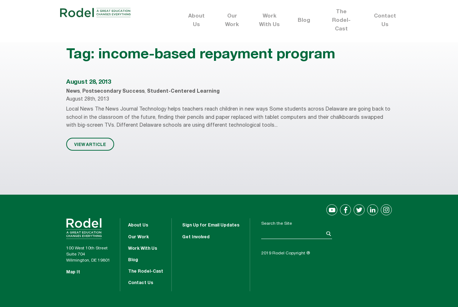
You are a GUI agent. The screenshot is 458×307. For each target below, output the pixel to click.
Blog (304, 20)
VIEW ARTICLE (90, 144)
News (73, 91)
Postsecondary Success (113, 91)
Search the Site (276, 223)
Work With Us (269, 21)
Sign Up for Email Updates (210, 225)
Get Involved (196, 237)
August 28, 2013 (88, 82)
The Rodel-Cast (341, 20)
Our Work (232, 21)
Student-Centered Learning (183, 91)
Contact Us (385, 21)
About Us (196, 21)
